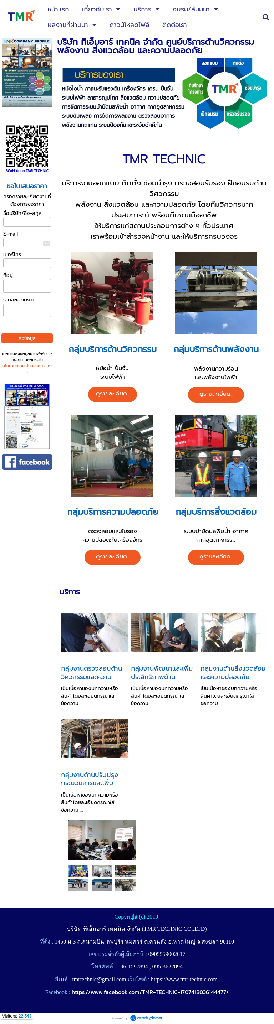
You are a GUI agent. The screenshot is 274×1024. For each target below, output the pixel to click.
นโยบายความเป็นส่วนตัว (22, 366)
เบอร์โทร (12, 254)
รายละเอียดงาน (19, 300)
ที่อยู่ (8, 275)
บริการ (69, 592)
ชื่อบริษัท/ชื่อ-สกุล (22, 213)
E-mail (10, 234)
